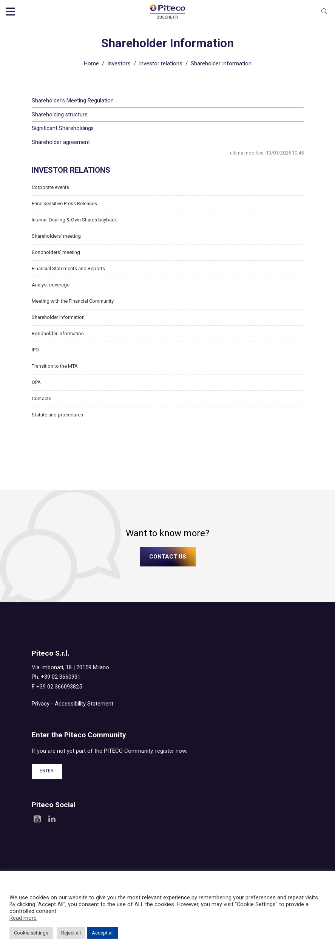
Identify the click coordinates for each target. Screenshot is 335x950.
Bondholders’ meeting (56, 251)
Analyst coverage (50, 284)
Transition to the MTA (55, 365)
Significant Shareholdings (63, 127)
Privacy (40, 702)
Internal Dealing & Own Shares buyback (74, 219)
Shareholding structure (60, 113)
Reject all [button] (71, 933)
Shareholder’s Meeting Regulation (73, 100)
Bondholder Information (58, 333)
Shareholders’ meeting (56, 235)
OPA (36, 381)
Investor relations (160, 62)
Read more (23, 917)
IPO (35, 349)
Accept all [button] (103, 933)
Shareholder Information (58, 316)
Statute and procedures (57, 414)
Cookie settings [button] (31, 933)
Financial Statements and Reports (68, 268)
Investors (119, 62)
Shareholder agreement (61, 141)
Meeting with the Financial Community (73, 300)
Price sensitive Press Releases (64, 203)
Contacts (41, 398)
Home (91, 62)
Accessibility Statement (84, 702)
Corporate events (50, 186)
